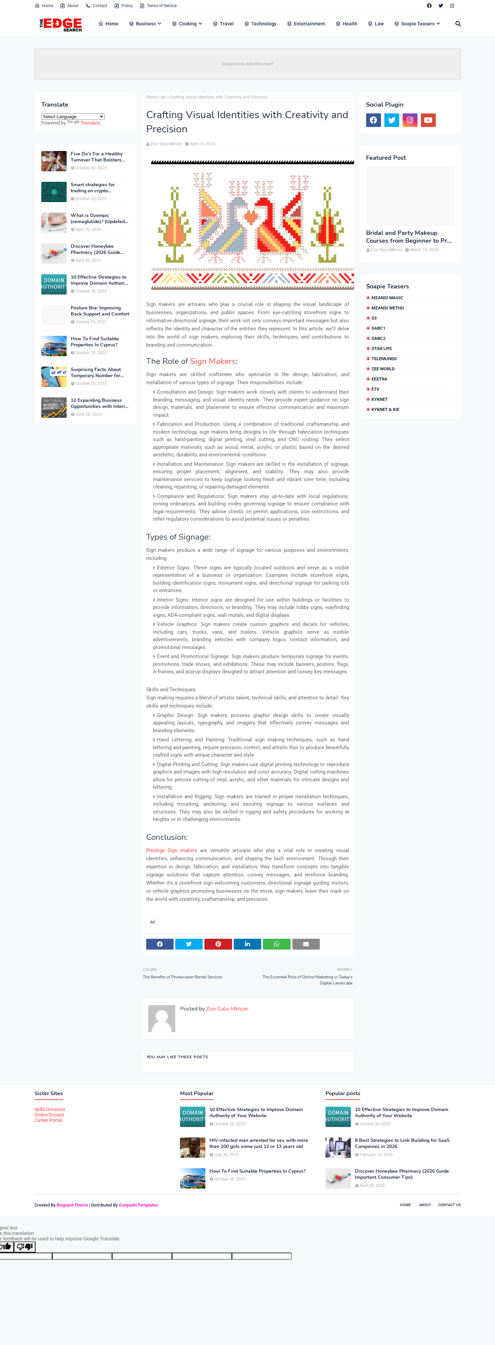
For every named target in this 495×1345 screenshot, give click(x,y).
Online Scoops (49, 1115)
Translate (83, 123)
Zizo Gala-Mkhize (166, 144)
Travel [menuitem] (223, 23)
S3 (374, 318)
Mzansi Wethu (388, 307)
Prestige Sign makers (171, 850)
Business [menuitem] (142, 23)
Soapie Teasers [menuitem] (414, 23)
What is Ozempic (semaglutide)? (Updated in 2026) (98, 219)
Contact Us (449, 1205)
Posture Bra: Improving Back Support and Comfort (100, 311)
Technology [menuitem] (260, 23)
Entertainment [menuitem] (306, 23)
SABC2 (378, 338)
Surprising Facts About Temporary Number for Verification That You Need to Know (96, 373)
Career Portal (48, 1120)
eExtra (379, 379)
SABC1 (378, 328)
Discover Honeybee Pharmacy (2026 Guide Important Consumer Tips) (100, 249)
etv (376, 389)
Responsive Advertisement (247, 63)
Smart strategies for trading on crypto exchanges (93, 188)
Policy (123, 5)
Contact (96, 5)
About (69, 5)
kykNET (380, 399)
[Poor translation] (25, 1247)
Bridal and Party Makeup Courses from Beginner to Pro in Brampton (408, 237)
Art (163, 97)
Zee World (383, 368)
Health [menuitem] (346, 23)
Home (44, 5)
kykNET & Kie (385, 409)
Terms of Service (158, 5)
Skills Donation (50, 1109)
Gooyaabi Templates (138, 1205)
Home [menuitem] (108, 23)
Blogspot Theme (72, 1205)
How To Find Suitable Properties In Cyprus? (95, 342)
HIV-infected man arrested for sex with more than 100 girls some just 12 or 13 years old (258, 1143)
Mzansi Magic (387, 297)
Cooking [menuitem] (184, 23)
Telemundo (384, 358)
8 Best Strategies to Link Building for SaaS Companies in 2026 (402, 1143)
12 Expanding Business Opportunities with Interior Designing (100, 403)
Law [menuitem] (375, 23)
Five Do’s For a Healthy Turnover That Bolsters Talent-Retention (96, 157)
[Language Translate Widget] (73, 116)
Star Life (382, 348)
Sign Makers (213, 361)
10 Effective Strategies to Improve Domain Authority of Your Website (100, 280)
